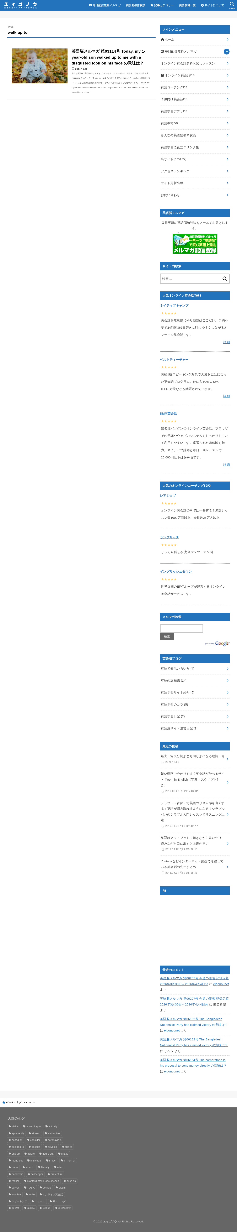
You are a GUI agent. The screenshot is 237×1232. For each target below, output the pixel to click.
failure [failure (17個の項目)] (31, 1153)
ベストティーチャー (174, 359)
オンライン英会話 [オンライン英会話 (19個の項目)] (53, 1194)
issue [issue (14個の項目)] (15, 1167)
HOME (9, 1102)
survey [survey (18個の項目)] (16, 1187)
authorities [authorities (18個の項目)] (54, 1133)
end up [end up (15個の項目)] (16, 1153)
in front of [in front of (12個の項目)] (69, 1160)
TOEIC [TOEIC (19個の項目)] (31, 1187)
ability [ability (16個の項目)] (15, 1126)
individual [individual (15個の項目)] (36, 1160)
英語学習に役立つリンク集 (180, 147)
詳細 (226, 342)
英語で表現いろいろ (177, 668)
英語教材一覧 (187, 5)
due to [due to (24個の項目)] (68, 1146)
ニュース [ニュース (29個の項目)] (40, 1201)
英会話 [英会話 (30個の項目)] (31, 1208)
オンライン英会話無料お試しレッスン (188, 63)
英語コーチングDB (174, 87)
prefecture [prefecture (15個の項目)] (57, 1174)
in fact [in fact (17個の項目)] (52, 1160)
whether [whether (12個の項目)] (16, 1194)
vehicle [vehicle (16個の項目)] (47, 1187)
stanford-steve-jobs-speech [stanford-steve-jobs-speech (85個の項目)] (43, 1181)
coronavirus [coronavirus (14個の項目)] (54, 1140)
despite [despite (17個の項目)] (36, 1146)
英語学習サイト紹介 (177, 692)
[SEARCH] (232, 5)
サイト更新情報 (172, 183)
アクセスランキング (175, 171)
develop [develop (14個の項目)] (52, 1146)
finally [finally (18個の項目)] (64, 1153)
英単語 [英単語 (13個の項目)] (46, 1208)
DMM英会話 (168, 413)
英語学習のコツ (174, 704)
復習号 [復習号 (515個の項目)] (16, 1208)
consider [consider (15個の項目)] (35, 1140)
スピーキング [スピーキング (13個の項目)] (19, 1201)
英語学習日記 (173, 716)
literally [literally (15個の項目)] (45, 1167)
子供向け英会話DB (174, 99)
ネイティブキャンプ (174, 305)
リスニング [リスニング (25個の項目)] (59, 1201)
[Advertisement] (195, 927)
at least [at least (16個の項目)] (36, 1133)
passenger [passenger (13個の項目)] (37, 1174)
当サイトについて (173, 159)
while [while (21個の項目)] (32, 1194)
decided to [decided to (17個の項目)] (18, 1146)
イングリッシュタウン (176, 571)
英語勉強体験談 (135, 5)
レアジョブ (168, 495)
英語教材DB (169, 123)
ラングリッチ (169, 537)
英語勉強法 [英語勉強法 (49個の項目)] (64, 1208)
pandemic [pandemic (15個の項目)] (17, 1174)
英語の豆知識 (174, 680)
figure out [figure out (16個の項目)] (48, 1153)
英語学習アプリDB (174, 111)
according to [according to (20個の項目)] (33, 1126)
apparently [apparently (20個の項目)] (18, 1133)
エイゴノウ (110, 1221)
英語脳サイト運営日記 (179, 728)
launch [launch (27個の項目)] (29, 1167)
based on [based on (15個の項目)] (17, 1140)
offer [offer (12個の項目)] (59, 1167)
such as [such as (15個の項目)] (71, 1181)
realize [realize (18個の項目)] (16, 1181)
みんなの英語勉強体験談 (178, 135)
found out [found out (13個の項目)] (17, 1160)
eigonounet (221, 984)
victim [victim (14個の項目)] (62, 1187)
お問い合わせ (170, 195)
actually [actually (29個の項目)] (52, 1126)
